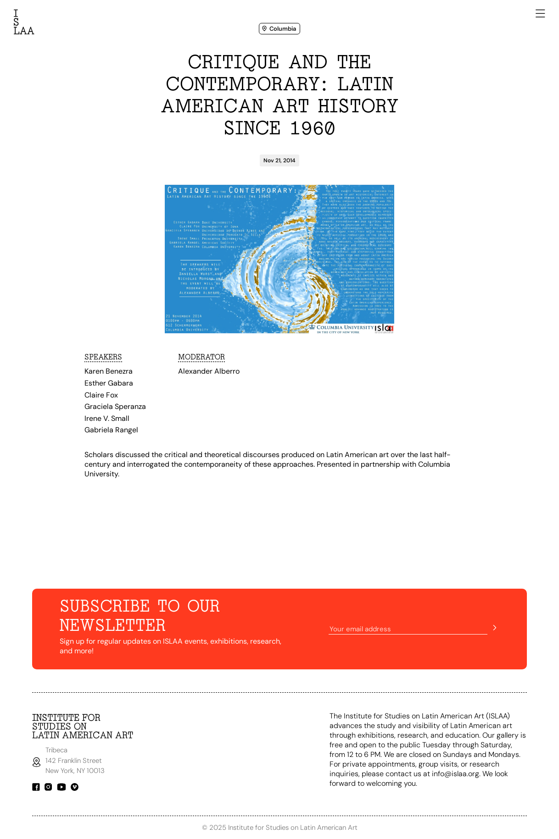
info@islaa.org (455, 773)
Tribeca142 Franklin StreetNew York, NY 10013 (75, 760)
